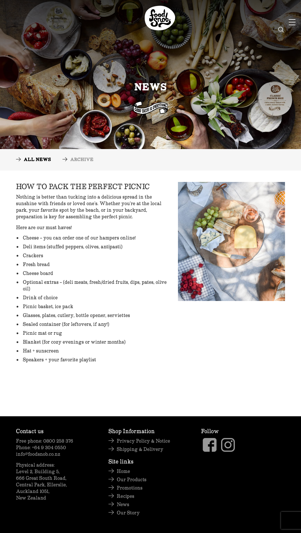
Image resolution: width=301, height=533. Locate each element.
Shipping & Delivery (140, 449)
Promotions (129, 488)
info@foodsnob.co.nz (38, 454)
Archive (81, 160)
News (123, 504)
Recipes (125, 496)
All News (37, 160)
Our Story (128, 513)
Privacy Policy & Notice (143, 441)
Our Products (131, 479)
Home (123, 471)
